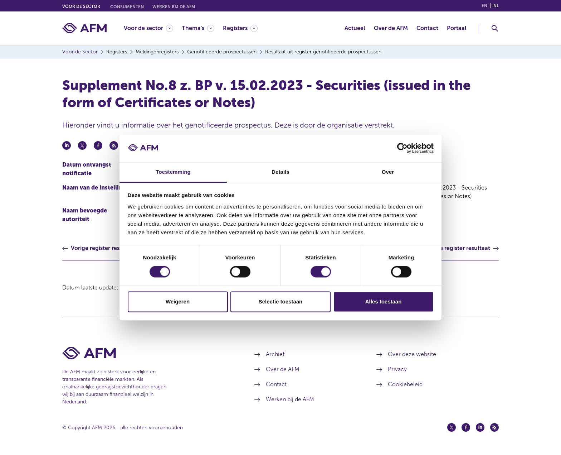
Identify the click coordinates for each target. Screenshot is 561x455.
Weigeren (178, 301)
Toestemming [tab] (173, 172)
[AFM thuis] (84, 28)
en (484, 5)
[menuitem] (153, 28)
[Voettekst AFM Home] (147, 353)
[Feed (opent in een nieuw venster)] (494, 427)
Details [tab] (280, 172)
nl (496, 5)
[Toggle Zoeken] (495, 28)
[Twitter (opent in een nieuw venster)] (451, 427)
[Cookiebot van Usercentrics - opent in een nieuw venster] (402, 148)
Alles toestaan (383, 301)
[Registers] (240, 28)
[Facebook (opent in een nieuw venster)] (466, 427)
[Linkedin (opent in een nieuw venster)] (480, 427)
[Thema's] (198, 28)
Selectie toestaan (281, 301)
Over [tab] (388, 172)
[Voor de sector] (148, 28)
